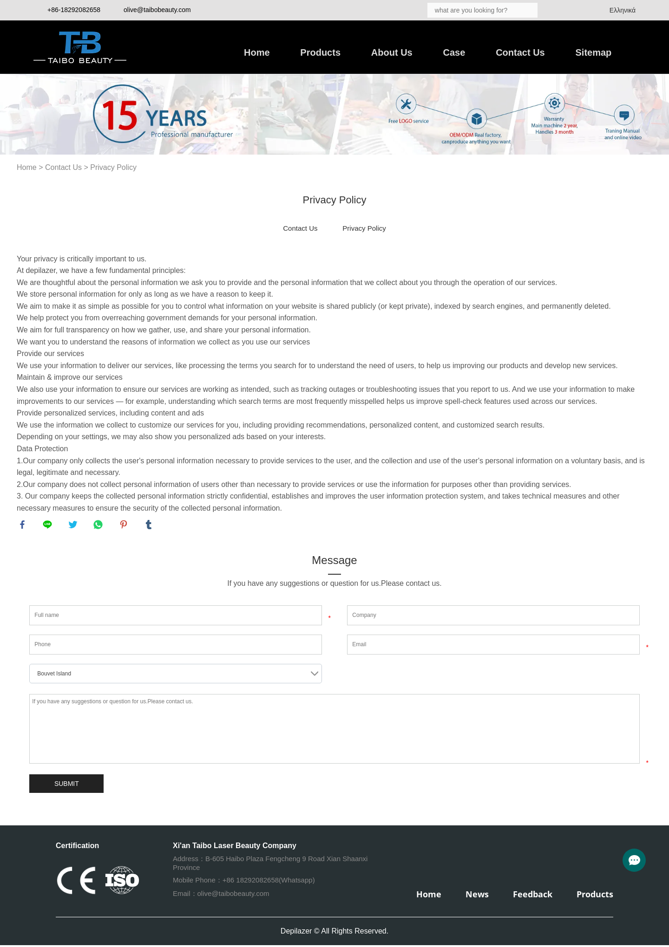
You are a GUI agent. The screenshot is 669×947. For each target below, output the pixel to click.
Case (454, 52)
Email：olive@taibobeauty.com (221, 895)
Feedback (532, 896)
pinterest (125, 526)
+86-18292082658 (73, 9)
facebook (24, 526)
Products (320, 52)
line (49, 526)
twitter (74, 526)
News (477, 896)
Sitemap (594, 52)
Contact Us (520, 52)
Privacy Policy (113, 167)
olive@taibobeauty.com (157, 9)
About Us (392, 52)
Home (257, 52)
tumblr (150, 526)
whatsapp (99, 526)
